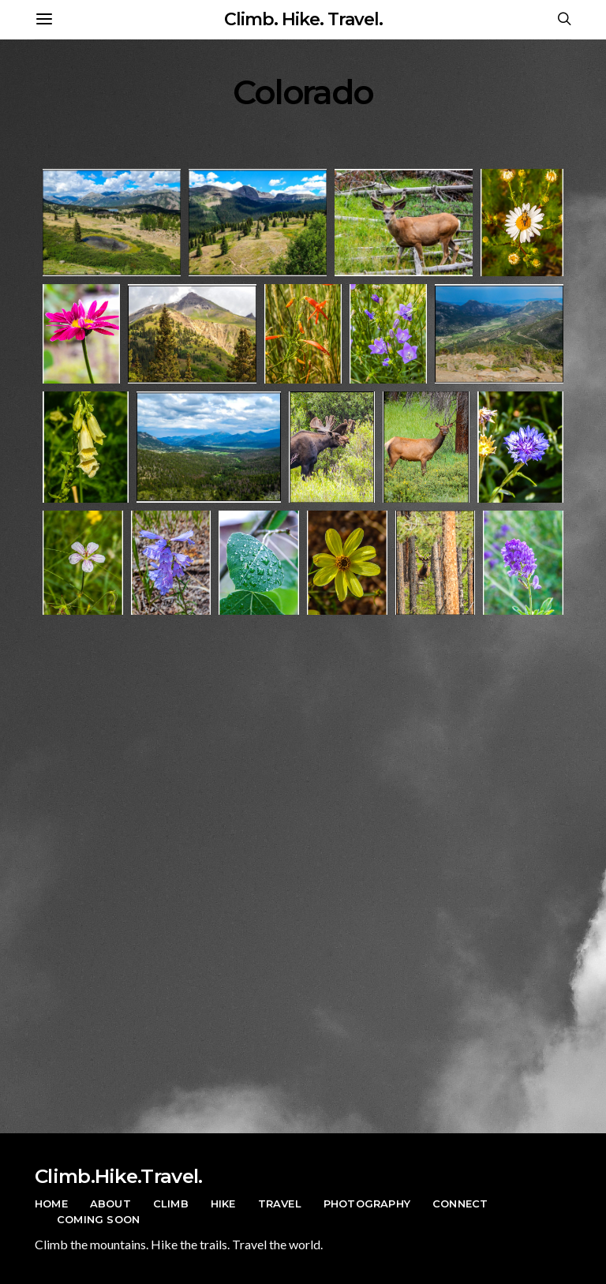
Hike (223, 1203)
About (110, 1203)
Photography (367, 1203)
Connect (460, 1203)
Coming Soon (98, 1219)
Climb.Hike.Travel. (118, 1176)
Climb (171, 1203)
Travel (279, 1203)
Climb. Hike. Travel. (303, 19)
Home (51, 1203)
